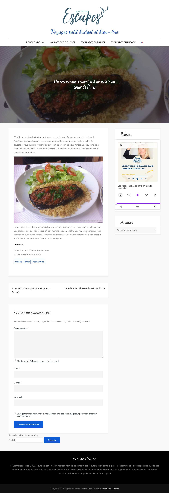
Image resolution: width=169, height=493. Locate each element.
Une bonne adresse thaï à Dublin (83, 288)
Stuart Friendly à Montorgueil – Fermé (31, 290)
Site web (18, 396)
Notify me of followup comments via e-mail (38, 361)
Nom (17, 368)
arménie (18, 262)
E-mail (18, 382)
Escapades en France (93, 42)
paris (27, 262)
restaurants (38, 262)
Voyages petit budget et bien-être (84, 31)
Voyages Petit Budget (62, 42)
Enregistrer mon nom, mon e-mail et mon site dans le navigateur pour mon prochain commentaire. (57, 415)
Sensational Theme (109, 488)
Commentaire (21, 328)
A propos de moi (35, 42)
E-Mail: (25, 440)
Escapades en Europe (123, 42)
